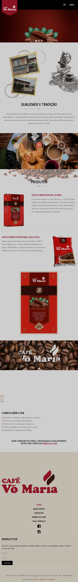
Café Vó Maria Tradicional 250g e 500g (21, 237)
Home (39, 505)
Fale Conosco (39, 521)
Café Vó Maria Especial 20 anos (47, 195)
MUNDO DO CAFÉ (49, 443)
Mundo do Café (39, 517)
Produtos (39, 513)
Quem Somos (39, 509)
